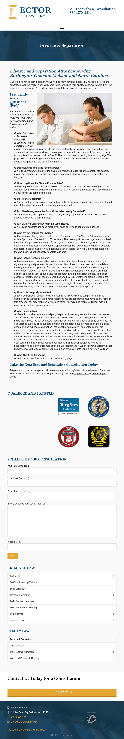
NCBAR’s (14, 117)
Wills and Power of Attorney (24, 658)
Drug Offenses (18, 588)
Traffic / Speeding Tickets (23, 582)
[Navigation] (62, 27)
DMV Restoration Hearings (24, 607)
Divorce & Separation (21, 639)
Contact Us (62, 692)
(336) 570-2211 (79, 13)
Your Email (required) (62, 481)
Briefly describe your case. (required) (62, 505)
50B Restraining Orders (22, 651)
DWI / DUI (15, 576)
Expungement (17, 613)
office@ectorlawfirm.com (24, 722)
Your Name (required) (62, 468)
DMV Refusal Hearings (22, 601)
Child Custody (17, 645)
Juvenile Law (17, 620)
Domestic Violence (20, 595)
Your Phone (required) (62, 493)
